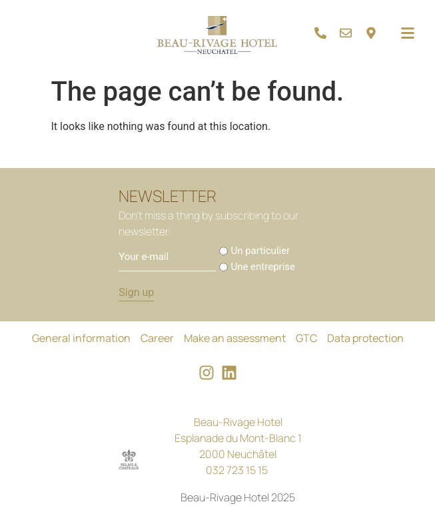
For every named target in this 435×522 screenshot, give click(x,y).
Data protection (365, 338)
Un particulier (260, 251)
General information (81, 338)
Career (157, 338)
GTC (306, 338)
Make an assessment (235, 338)
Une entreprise (262, 267)
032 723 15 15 (237, 470)
